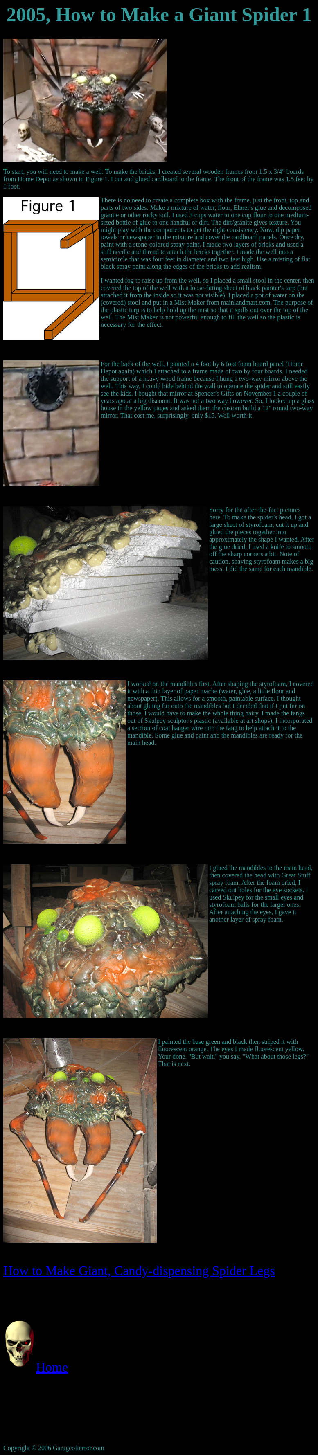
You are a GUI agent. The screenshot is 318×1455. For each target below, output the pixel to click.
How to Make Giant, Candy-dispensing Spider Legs (139, 1270)
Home (52, 1367)
